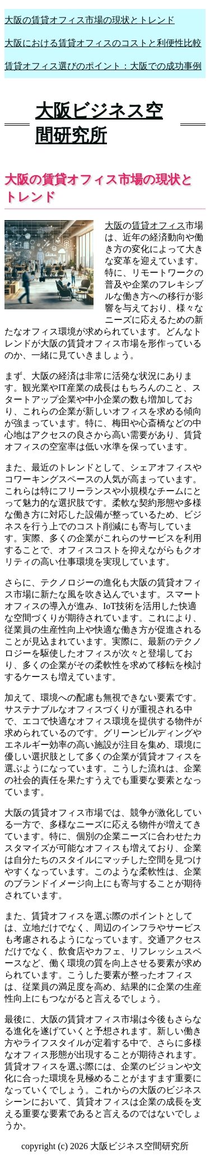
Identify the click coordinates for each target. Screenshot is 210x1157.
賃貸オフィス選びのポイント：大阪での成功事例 (103, 66)
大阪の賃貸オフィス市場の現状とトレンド (89, 20)
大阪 (114, 225)
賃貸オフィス (158, 225)
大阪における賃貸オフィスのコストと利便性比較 (103, 43)
